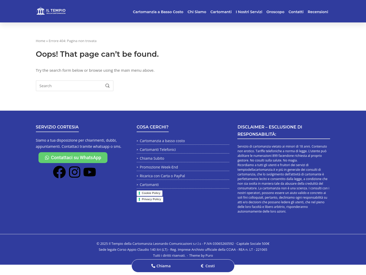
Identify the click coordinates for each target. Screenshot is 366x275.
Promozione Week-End (159, 167)
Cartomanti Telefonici (158, 149)
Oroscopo (275, 12)
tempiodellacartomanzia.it (256, 169)
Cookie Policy (151, 193)
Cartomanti (221, 12)
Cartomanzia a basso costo (162, 140)
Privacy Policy (151, 199)
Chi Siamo (197, 12)
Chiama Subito (152, 158)
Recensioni (318, 12)
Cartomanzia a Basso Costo (158, 12)
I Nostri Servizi (249, 12)
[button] (161, 266)
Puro (209, 255)
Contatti (296, 12)
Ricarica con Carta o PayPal (162, 175)
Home (40, 40)
